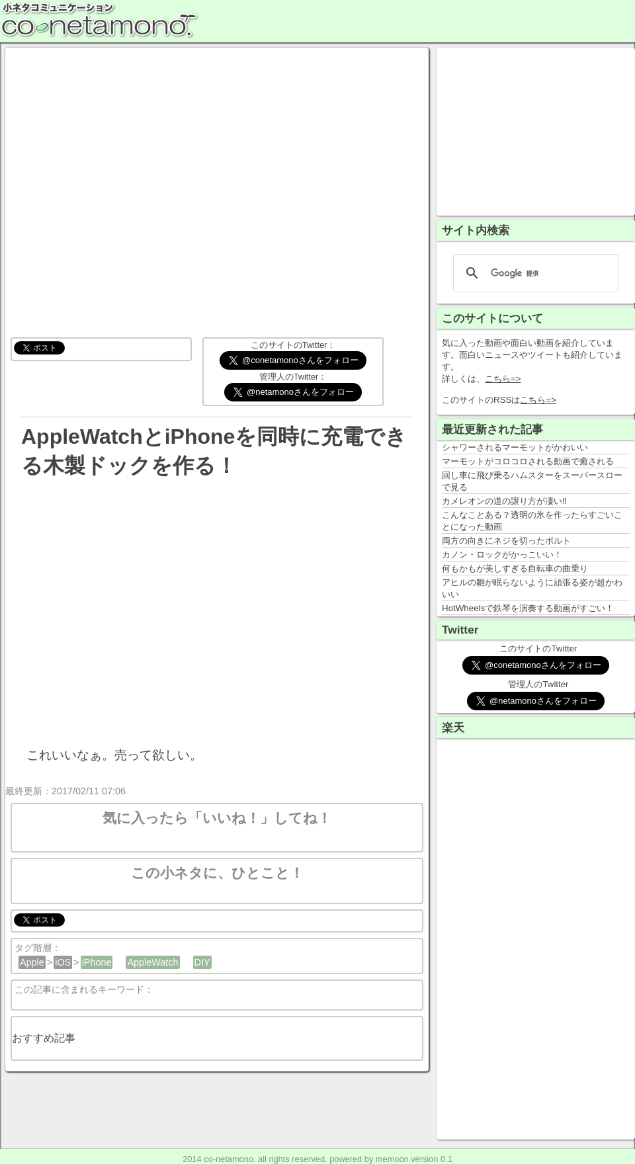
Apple (32, 962)
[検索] (534, 273)
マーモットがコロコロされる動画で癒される (528, 461)
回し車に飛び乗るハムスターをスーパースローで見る (532, 481)
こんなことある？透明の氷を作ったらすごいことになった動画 (532, 521)
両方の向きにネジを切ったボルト (506, 541)
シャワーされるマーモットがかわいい (515, 447)
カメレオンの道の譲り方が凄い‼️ (504, 501)
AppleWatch (152, 962)
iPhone (97, 962)
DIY (202, 962)
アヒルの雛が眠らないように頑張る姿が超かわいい (532, 588)
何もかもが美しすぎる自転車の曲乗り (515, 568)
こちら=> (503, 379)
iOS (63, 962)
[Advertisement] (536, 130)
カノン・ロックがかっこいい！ (502, 555)
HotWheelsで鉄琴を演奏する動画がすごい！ (528, 608)
